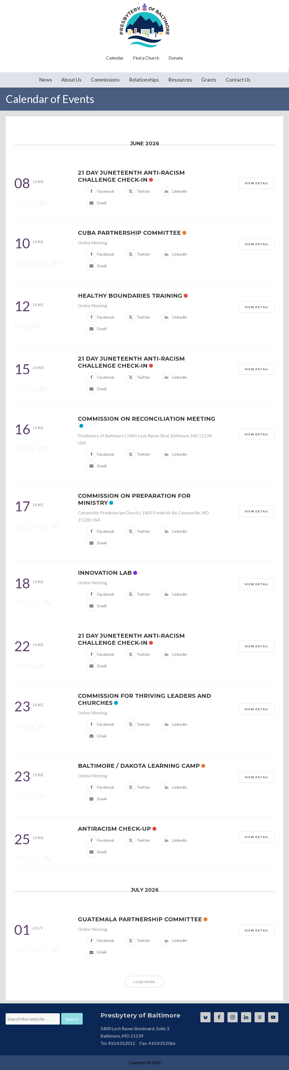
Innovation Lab (105, 572)
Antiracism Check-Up (114, 828)
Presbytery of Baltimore (144, 25)
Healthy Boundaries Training (130, 295)
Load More (144, 982)
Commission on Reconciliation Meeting (146, 418)
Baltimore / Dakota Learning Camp (139, 765)
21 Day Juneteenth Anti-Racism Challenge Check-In (131, 176)
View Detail (256, 183)
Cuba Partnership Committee (129, 232)
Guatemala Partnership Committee (140, 919)
